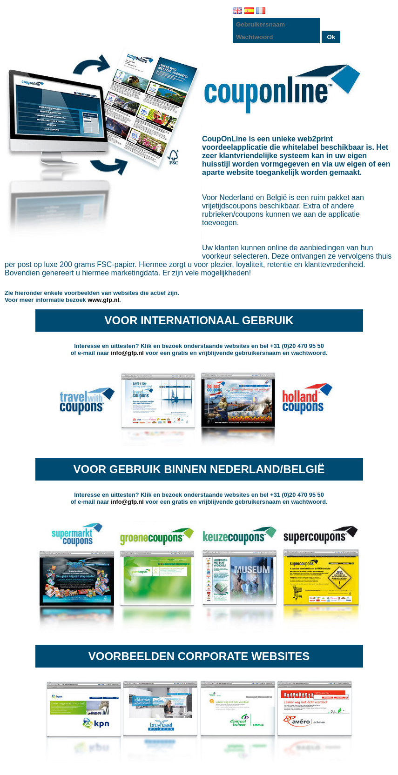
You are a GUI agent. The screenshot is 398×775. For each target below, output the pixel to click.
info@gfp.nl (127, 352)
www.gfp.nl (103, 299)
